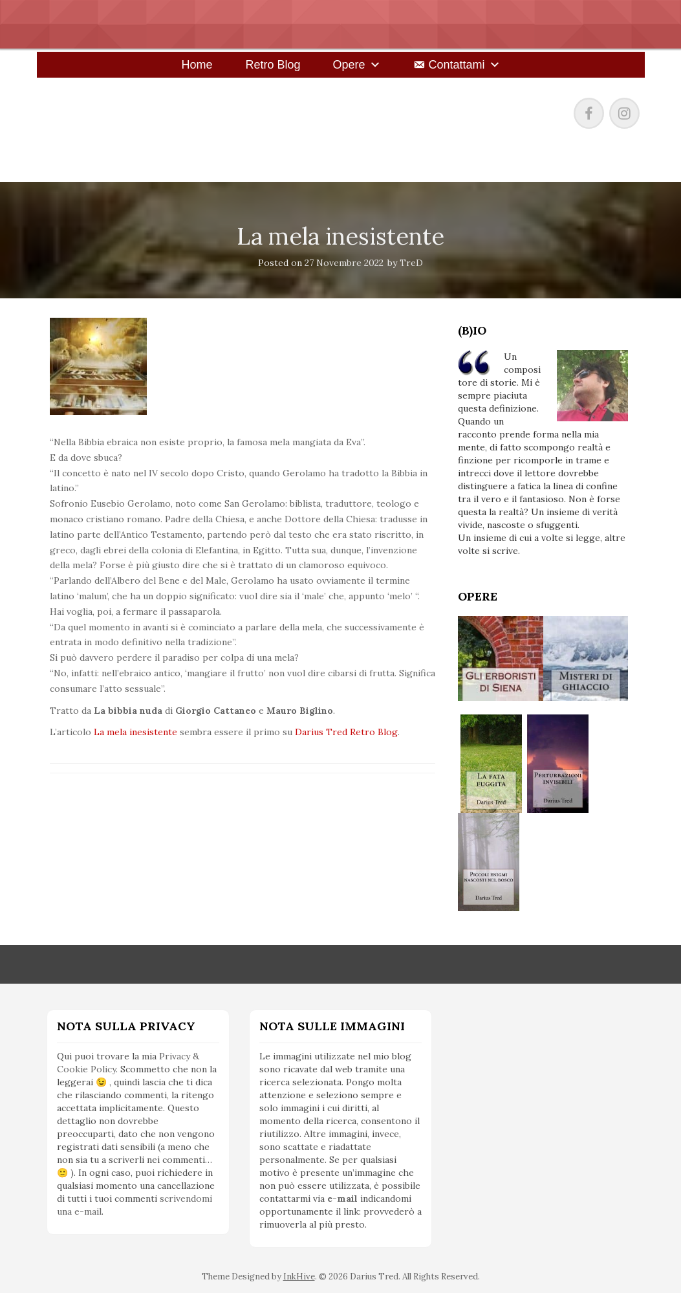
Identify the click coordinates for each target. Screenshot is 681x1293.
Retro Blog (272, 64)
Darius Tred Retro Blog (346, 732)
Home (196, 64)
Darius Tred (122, 110)
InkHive (299, 1276)
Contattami (457, 64)
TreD (411, 263)
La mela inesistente (135, 732)
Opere (348, 64)
